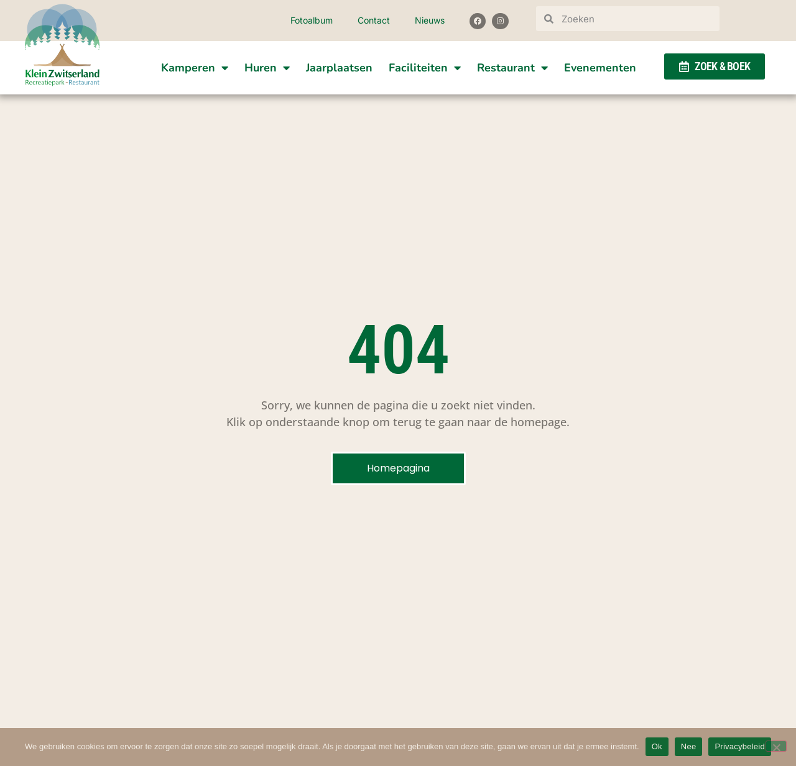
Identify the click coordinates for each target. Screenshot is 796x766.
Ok (657, 746)
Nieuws (430, 20)
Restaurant (512, 68)
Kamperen (194, 68)
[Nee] (776, 746)
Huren (267, 68)
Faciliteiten (425, 68)
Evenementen (600, 67)
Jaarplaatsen (339, 67)
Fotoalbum (311, 20)
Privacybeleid (740, 746)
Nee (688, 746)
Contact (374, 20)
